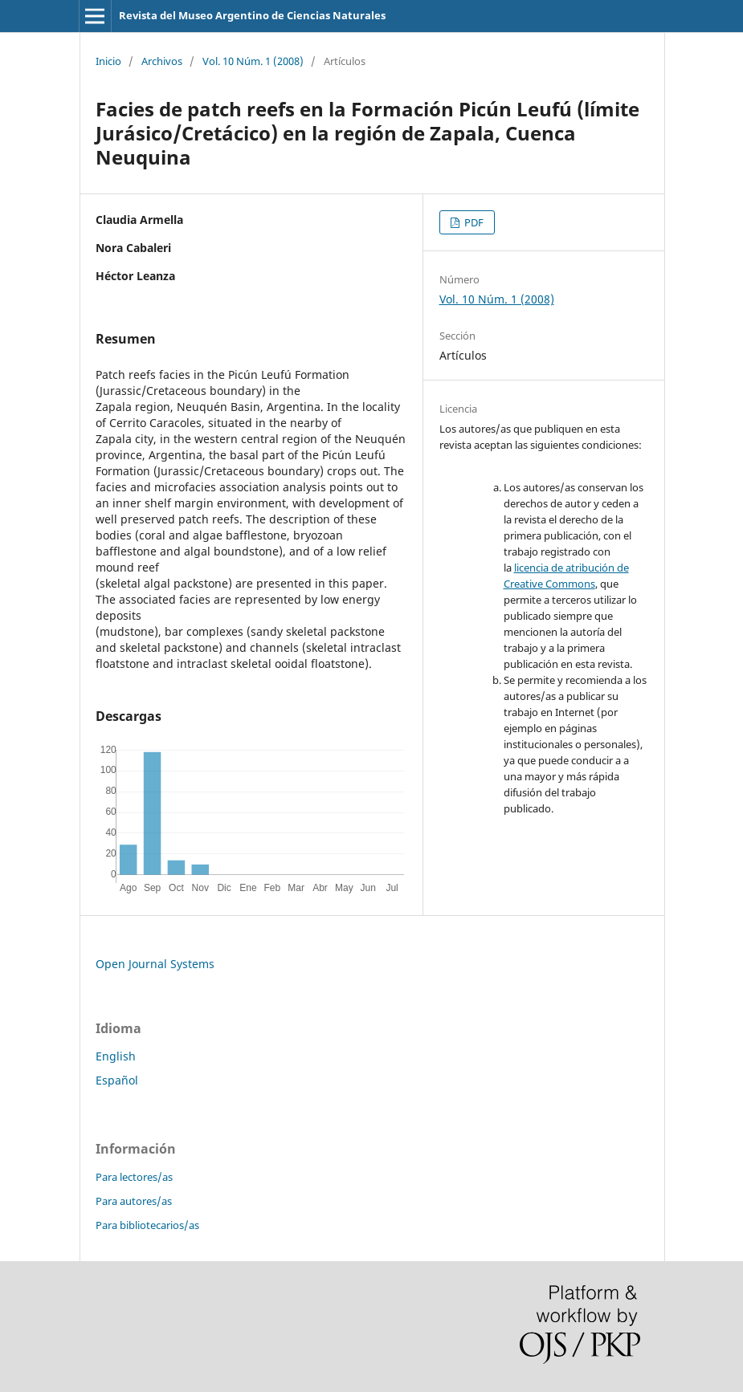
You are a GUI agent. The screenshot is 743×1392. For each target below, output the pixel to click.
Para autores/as (134, 1201)
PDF (473, 222)
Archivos (161, 61)
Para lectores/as (134, 1177)
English (116, 1056)
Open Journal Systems (155, 963)
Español (117, 1080)
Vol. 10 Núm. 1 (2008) (253, 61)
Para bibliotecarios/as (147, 1225)
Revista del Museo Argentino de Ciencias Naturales (252, 15)
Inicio (108, 61)
